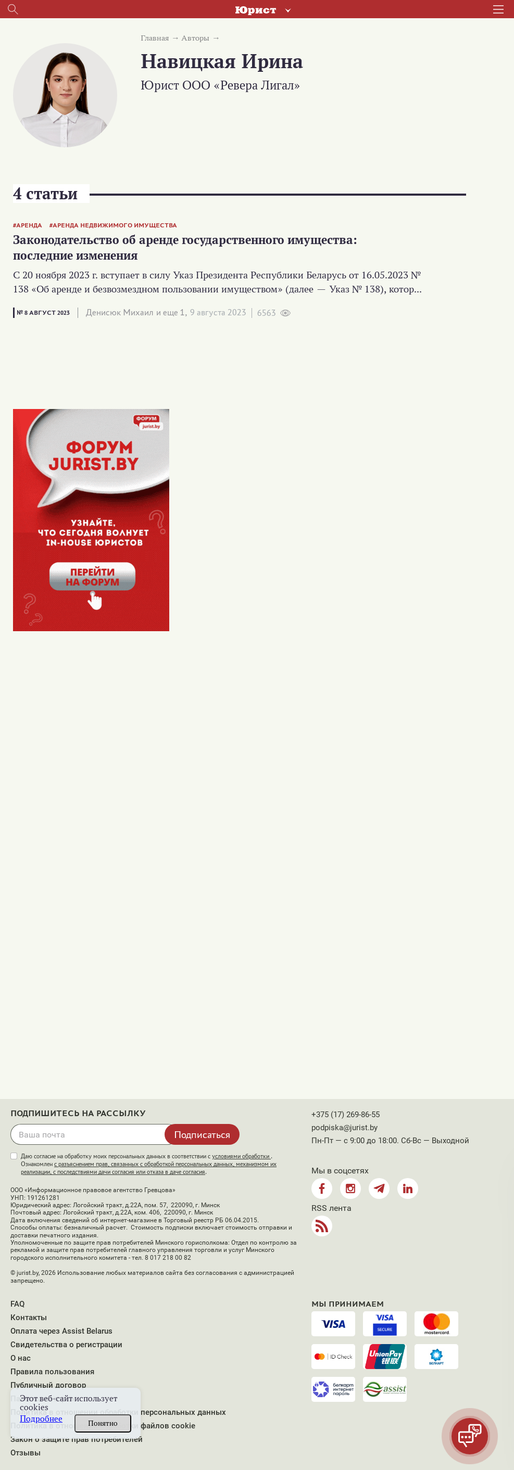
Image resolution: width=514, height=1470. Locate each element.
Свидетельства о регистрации (66, 1344)
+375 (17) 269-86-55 (345, 1114)
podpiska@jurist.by (344, 1127)
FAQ (17, 1304)
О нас (20, 1358)
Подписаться (202, 1134)
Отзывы (25, 1453)
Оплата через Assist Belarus (61, 1331)
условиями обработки (241, 1156)
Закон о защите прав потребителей (76, 1439)
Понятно (103, 1423)
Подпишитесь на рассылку (78, 1113)
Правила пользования (52, 1371)
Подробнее (41, 1419)
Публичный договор (48, 1385)
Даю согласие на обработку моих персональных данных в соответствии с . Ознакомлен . (149, 1164)
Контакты (28, 1317)
